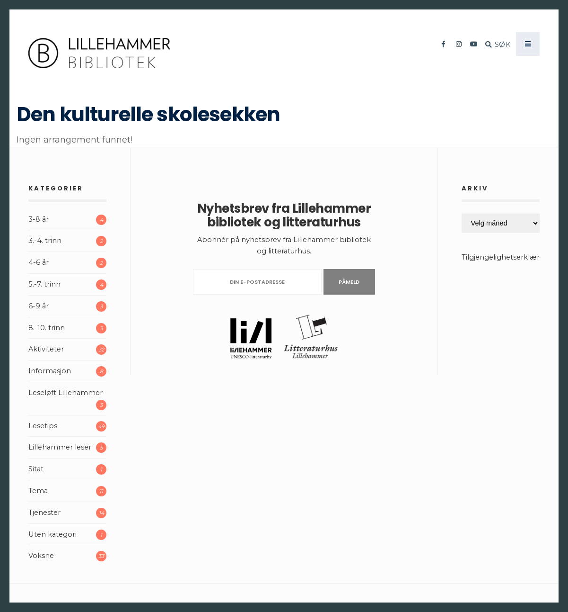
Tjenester (44, 512)
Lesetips (42, 426)
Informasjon (49, 371)
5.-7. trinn (44, 284)
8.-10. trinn (46, 328)
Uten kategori (52, 534)
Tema (38, 490)
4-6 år (38, 262)
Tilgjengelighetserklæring (506, 257)
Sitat (36, 469)
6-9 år (38, 306)
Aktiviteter (46, 349)
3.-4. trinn (44, 240)
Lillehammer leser (59, 447)
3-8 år (38, 219)
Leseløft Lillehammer (65, 392)
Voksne (41, 555)
